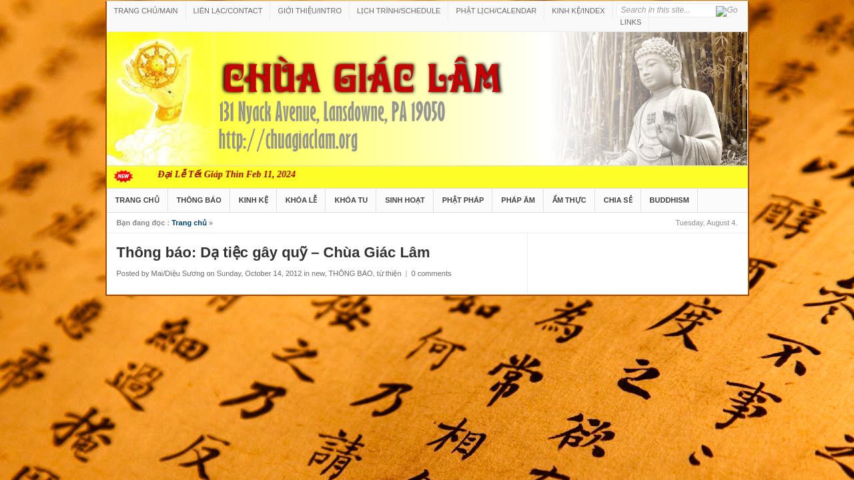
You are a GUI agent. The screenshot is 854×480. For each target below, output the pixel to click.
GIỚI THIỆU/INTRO (309, 11)
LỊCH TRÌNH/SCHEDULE (398, 11)
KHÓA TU (351, 200)
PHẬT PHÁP (463, 200)
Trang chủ (189, 223)
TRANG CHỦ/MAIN (146, 11)
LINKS (631, 22)
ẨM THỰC (569, 200)
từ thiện (389, 273)
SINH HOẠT (405, 200)
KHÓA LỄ (302, 200)
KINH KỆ (253, 200)
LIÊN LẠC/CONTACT (228, 11)
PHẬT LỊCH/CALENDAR (496, 11)
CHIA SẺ (618, 200)
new (318, 273)
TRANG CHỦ (137, 200)
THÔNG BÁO (199, 200)
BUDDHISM (669, 200)
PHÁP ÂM (518, 200)
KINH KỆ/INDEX (578, 11)
